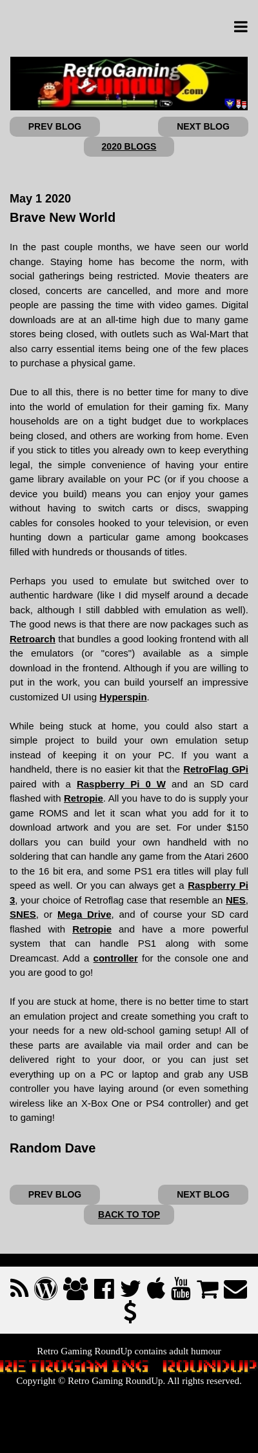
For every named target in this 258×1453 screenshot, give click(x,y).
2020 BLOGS (129, 146)
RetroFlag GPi (215, 769)
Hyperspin (122, 696)
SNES (23, 914)
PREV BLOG (54, 126)
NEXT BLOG (203, 126)
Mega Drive (84, 914)
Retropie (83, 798)
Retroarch (32, 638)
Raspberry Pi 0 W (121, 783)
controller (116, 958)
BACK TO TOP (129, 1214)
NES (236, 900)
